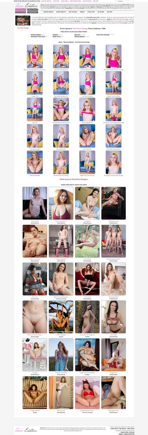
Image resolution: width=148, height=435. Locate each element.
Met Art (95, 1)
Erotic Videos (32, 10)
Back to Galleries (69, 42)
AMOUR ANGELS (48, 12)
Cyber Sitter (130, 428)
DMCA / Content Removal (126, 434)
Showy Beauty (80, 36)
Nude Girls (64, 1)
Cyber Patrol (114, 428)
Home (60, 42)
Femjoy (55, 35)
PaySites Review (20, 12)
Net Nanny (122, 428)
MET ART (109, 12)
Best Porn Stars (75, 1)
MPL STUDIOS (73, 12)
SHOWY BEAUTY (61, 12)
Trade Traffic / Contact (127, 432)
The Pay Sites (87, 1)
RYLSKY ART (91, 12)
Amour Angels (46, 1)
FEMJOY (82, 12)
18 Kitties (56, 1)
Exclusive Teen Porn (38, 36)
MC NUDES (101, 12)
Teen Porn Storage (103, 35)
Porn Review (33, 12)
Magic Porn (57, 36)
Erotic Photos (20, 10)
